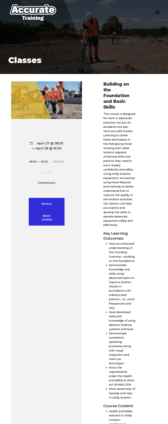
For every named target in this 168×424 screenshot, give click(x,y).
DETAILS (46, 203)
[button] (158, 12)
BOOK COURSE (47, 217)
